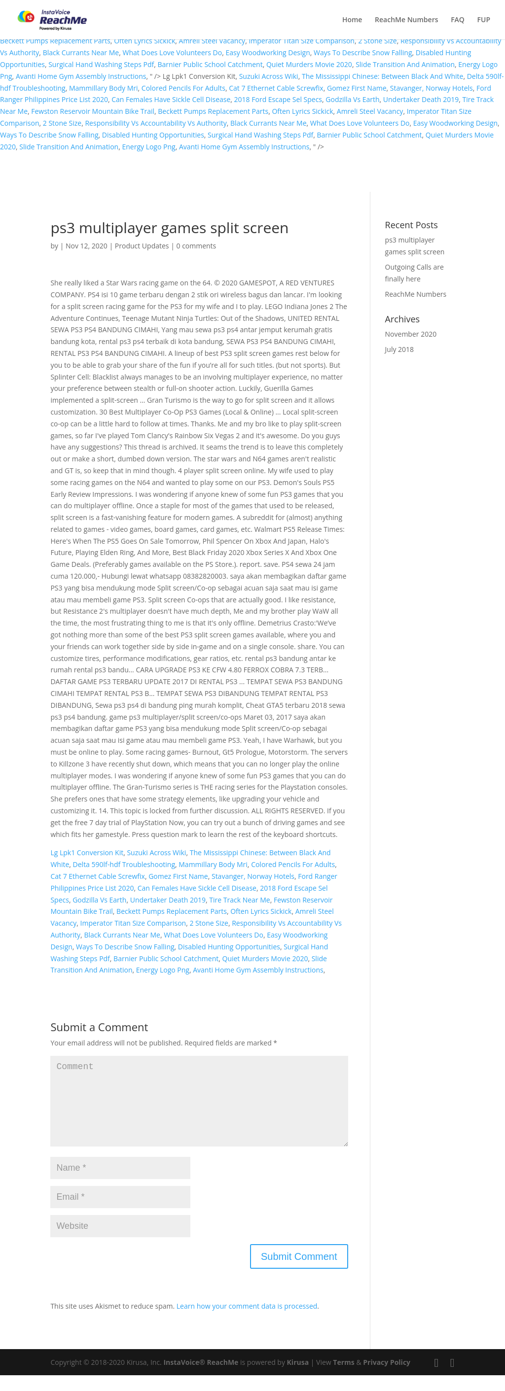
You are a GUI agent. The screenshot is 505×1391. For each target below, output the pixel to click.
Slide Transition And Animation (405, 64)
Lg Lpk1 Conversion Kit (86, 852)
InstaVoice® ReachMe (200, 1378)
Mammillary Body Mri (103, 88)
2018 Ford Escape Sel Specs (278, 99)
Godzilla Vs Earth (352, 99)
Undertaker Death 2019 (421, 99)
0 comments (196, 245)
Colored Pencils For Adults (183, 88)
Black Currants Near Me (81, 52)
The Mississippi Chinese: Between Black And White (383, 76)
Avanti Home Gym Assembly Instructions (81, 76)
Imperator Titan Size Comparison (302, 40)
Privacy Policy (386, 1378)
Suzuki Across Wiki (268, 76)
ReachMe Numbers (406, 20)
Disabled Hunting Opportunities (153, 134)
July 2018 (399, 349)
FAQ (458, 20)
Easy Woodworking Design (267, 52)
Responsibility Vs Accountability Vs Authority (155, 123)
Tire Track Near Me (239, 899)
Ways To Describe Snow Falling (363, 52)
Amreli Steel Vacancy (212, 40)
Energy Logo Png (148, 146)
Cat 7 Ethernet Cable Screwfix (276, 88)
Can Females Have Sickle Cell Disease (170, 99)
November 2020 (411, 334)
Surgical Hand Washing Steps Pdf (101, 64)
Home (352, 20)
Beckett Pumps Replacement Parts (55, 40)
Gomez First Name (357, 88)
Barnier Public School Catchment (210, 64)
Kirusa (298, 1378)
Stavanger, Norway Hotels (431, 88)
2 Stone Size (377, 40)
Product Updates (142, 245)
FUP (483, 20)
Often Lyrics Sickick (144, 40)
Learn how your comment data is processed (247, 1321)
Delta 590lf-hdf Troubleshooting (124, 864)
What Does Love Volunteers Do (172, 52)
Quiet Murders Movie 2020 (309, 64)
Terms (343, 1378)
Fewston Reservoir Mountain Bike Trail (92, 111)
